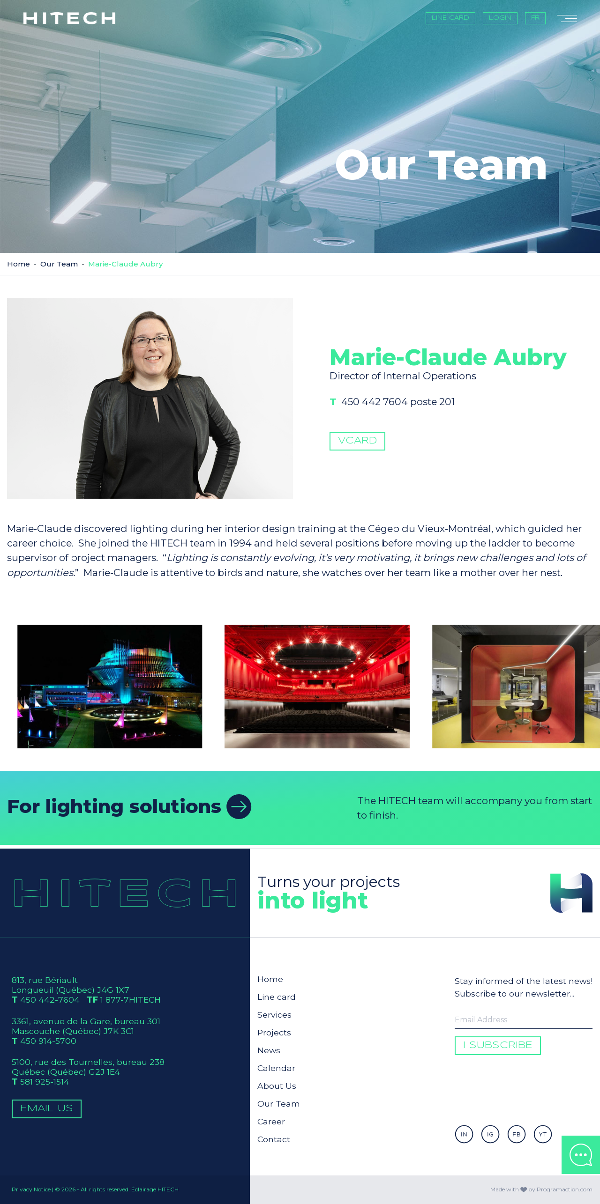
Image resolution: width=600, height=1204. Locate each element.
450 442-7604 (50, 1000)
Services (274, 1014)
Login (500, 18)
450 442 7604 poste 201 (408, 425)
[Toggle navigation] (567, 18)
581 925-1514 (44, 1081)
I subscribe (497, 1045)
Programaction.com (564, 1189)
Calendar (276, 1068)
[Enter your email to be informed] (523, 1020)
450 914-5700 (48, 1041)
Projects (274, 1032)
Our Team (59, 263)
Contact (273, 1139)
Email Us (46, 1108)
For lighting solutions (129, 806)
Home (18, 263)
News (268, 1050)
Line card (450, 18)
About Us (276, 1086)
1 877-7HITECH (130, 1000)
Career (271, 1121)
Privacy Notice (31, 1189)
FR (535, 18)
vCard (357, 464)
